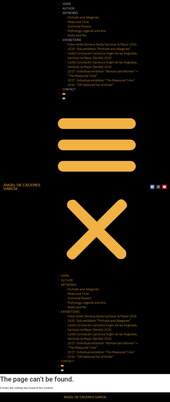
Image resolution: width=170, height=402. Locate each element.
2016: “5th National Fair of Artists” (91, 85)
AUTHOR (68, 8)
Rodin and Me (77, 35)
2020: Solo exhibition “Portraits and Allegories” (99, 49)
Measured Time (78, 22)
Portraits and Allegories (83, 17)
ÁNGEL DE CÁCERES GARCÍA (21, 187)
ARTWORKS (70, 13)
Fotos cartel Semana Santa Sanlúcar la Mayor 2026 (102, 44)
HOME (67, 4)
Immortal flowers (79, 26)
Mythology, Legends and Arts (87, 31)
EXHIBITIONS (72, 40)
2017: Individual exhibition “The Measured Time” (101, 80)
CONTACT (69, 89)
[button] (96, 187)
